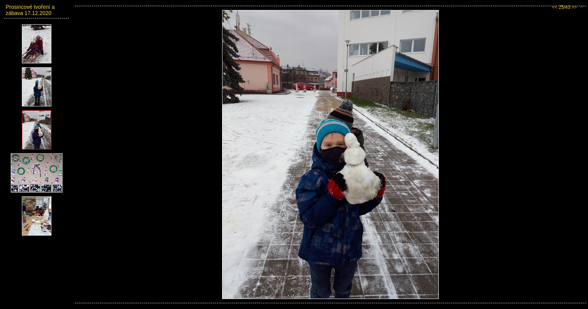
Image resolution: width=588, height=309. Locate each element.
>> (574, 7)
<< (554, 7)
